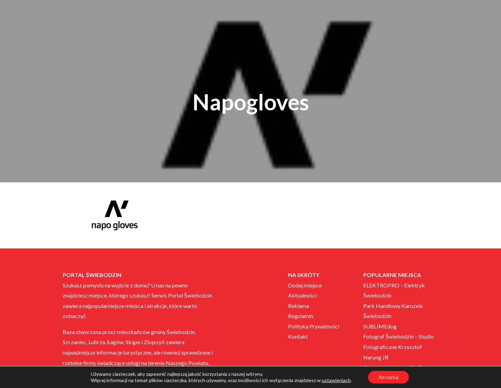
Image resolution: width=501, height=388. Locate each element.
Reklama (298, 305)
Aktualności (302, 295)
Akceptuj (388, 377)
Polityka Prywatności (313, 326)
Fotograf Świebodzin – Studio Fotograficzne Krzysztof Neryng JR (398, 346)
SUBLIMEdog (380, 326)
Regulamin (300, 315)
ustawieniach (336, 380)
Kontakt (298, 336)
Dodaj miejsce (305, 285)
